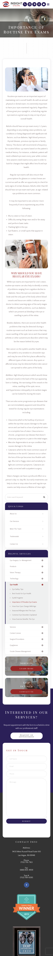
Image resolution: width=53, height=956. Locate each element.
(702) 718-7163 (27, 862)
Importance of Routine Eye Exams (24, 602)
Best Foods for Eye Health (21, 594)
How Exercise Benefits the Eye (23, 619)
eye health (14, 585)
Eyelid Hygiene (17, 598)
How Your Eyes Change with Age (24, 606)
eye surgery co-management (20, 560)
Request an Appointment (26, 736)
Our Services (14, 521)
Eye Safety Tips (17, 589)
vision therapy (15, 572)
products (13, 566)
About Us (13, 514)
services (13, 627)
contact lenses (15, 633)
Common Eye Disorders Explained (24, 615)
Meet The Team (15, 529)
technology (14, 578)
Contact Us (14, 544)
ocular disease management (20, 651)
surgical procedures (17, 639)
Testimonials (14, 536)
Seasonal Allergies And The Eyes (23, 611)
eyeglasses (14, 645)
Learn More (27, 668)
